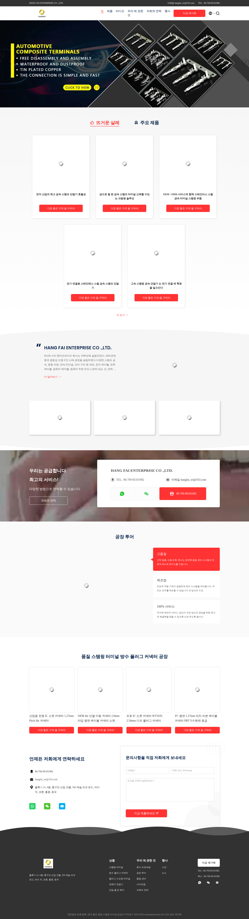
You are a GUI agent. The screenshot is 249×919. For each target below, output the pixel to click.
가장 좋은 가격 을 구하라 (61, 208)
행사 (167, 11)
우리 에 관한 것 (135, 13)
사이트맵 (141, 884)
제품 (110, 11)
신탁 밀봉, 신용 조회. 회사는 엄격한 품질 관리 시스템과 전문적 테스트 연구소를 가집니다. (185, 562)
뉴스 (164, 873)
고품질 (161, 554)
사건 (164, 867)
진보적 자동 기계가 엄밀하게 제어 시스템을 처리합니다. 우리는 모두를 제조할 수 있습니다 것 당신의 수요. (186, 588)
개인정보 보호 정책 (76, 914)
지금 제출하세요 (146, 813)
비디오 (120, 11)
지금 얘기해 (189, 13)
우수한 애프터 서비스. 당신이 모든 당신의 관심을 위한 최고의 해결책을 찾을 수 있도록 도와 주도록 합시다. (186, 615)
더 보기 (122, 315)
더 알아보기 (52, 376)
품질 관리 (141, 878)
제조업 (161, 580)
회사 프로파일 (144, 867)
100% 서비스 (166, 606)
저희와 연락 (154, 11)
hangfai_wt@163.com (46, 779)
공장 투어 (141, 873)
